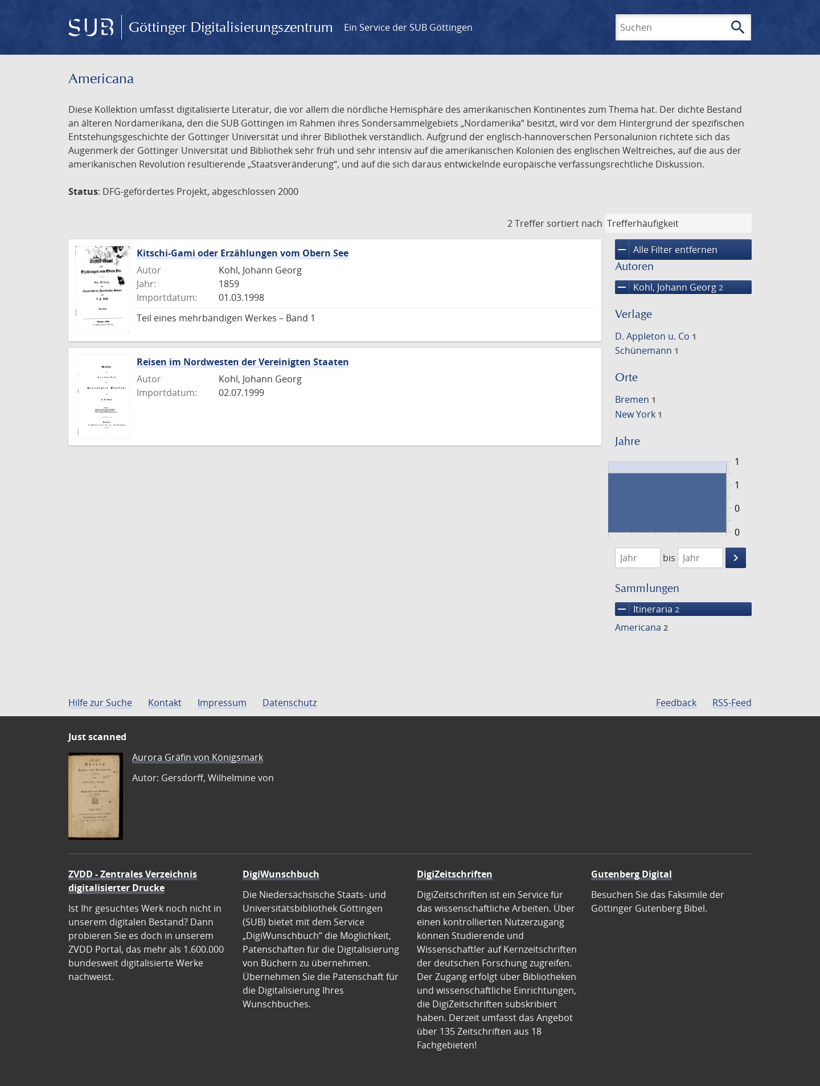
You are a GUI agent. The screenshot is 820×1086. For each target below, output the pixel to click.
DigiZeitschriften (455, 874)
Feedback (676, 702)
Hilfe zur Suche (100, 702)
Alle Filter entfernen (666, 249)
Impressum (222, 702)
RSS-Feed (732, 702)
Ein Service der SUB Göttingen (408, 27)
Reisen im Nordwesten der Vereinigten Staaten (243, 362)
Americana (641, 627)
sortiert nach (574, 223)
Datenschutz (290, 702)
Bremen (635, 399)
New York (638, 414)
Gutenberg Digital (631, 874)
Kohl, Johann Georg (669, 287)
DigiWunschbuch (281, 874)
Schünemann (647, 350)
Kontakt (165, 702)
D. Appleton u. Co (655, 336)
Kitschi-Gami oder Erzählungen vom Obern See (242, 253)
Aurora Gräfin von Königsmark (197, 757)
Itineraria (647, 609)
